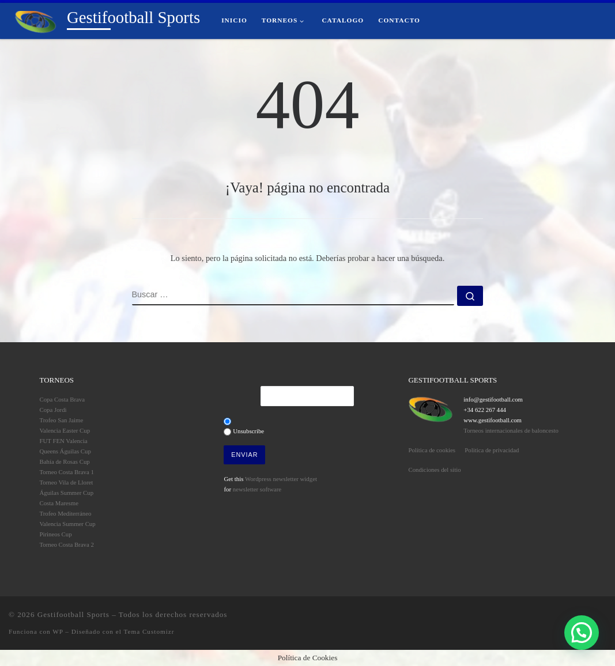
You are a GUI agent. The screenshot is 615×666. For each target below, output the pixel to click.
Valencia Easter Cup (65, 430)
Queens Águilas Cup (65, 451)
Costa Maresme (59, 502)
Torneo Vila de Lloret (66, 482)
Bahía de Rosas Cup (65, 461)
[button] (581, 632)
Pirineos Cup (56, 534)
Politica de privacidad (492, 449)
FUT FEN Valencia (64, 440)
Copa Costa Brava (62, 399)
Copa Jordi (53, 409)
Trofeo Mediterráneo (66, 513)
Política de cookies (431, 449)
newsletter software (257, 489)
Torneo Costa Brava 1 (67, 471)
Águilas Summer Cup (67, 492)
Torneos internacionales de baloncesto (510, 430)
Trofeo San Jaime (62, 420)
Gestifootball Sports (73, 614)
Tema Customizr (148, 631)
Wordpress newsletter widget (281, 478)
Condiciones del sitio (434, 469)
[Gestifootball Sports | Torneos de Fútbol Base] (36, 20)
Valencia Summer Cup (68, 523)
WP (57, 631)
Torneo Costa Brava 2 (67, 544)
